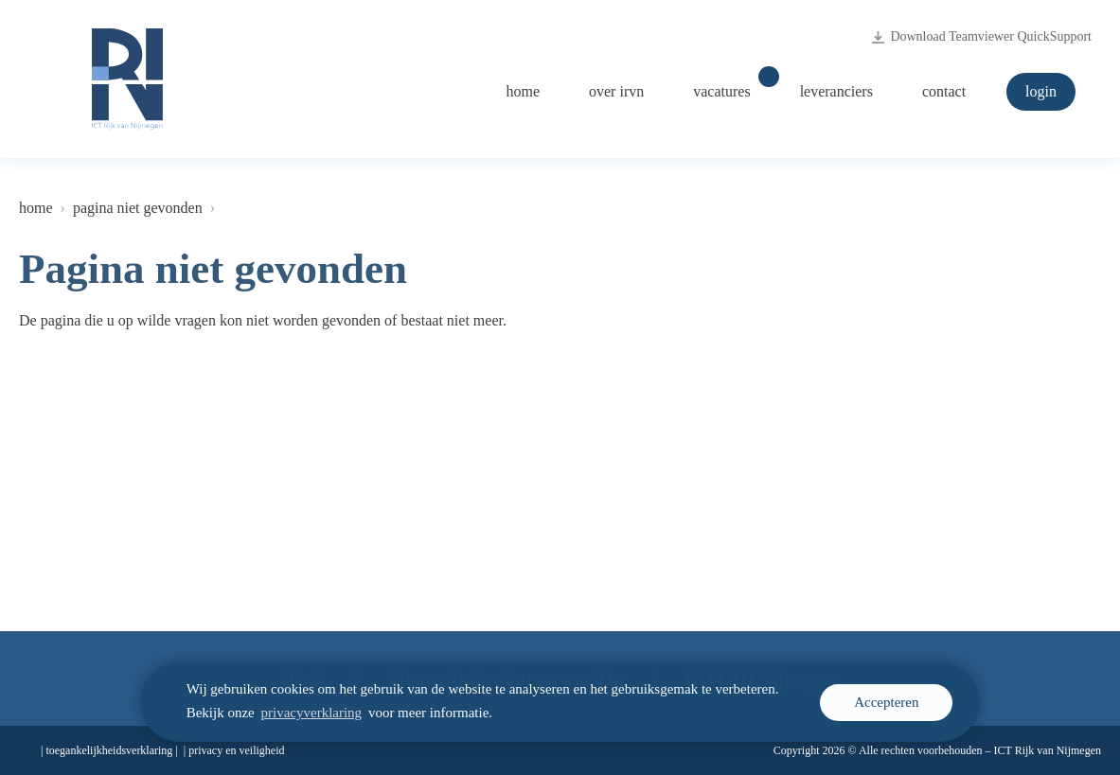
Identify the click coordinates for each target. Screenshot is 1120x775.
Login (1041, 91)
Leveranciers (836, 91)
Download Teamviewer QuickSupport (982, 37)
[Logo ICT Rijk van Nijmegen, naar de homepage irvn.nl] (127, 79)
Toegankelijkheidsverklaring (108, 750)
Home (523, 91)
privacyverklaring (312, 712)
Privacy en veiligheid (236, 750)
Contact (944, 91)
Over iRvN (616, 91)
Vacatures (731, 86)
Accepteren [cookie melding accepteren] (886, 702)
